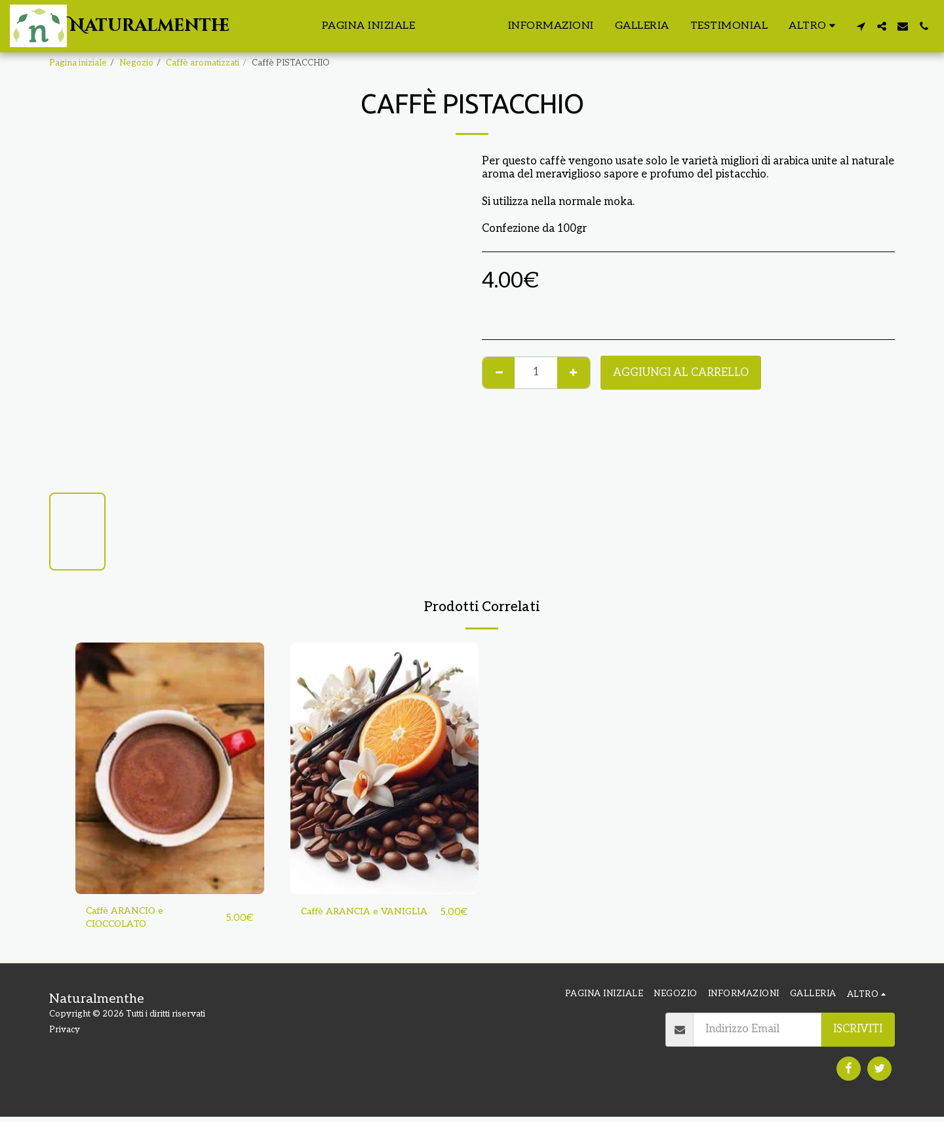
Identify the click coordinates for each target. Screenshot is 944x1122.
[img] (169, 768)
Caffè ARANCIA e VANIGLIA (347, 920)
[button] (861, 26)
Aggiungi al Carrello (681, 372)
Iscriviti (857, 1034)
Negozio (136, 63)
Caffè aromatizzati (202, 63)
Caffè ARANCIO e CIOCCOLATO (132, 920)
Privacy (64, 1035)
